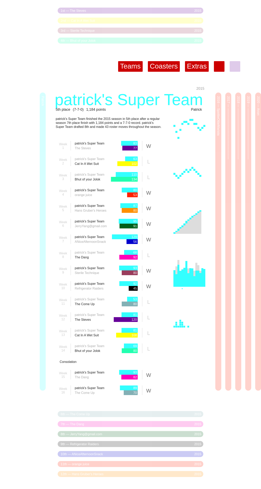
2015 (200, 89)
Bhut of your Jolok (87, 179)
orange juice (83, 195)
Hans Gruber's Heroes (91, 210)
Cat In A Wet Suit (87, 163)
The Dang (82, 257)
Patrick (196, 110)
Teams (130, 66)
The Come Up (85, 304)
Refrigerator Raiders (89, 288)
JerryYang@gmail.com (91, 226)
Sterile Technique (87, 273)
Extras (197, 66)
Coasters (164, 66)
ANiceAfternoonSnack (90, 241)
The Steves (83, 148)
